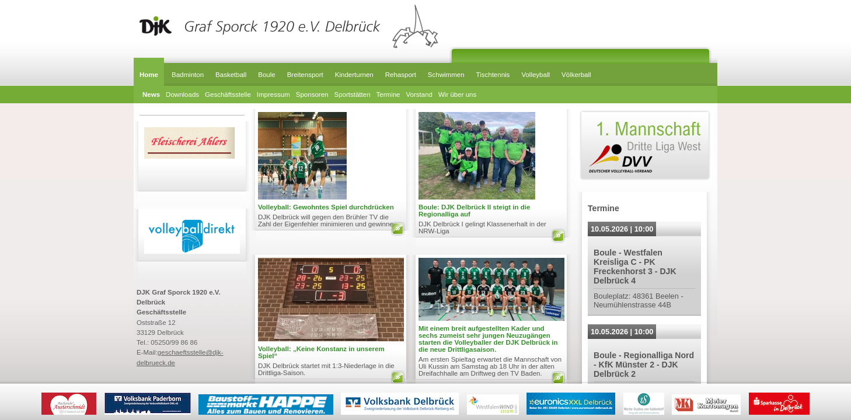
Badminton (188, 74)
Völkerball (576, 74)
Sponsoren (312, 94)
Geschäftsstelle (228, 94)
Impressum (273, 94)
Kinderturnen (354, 74)
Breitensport (305, 74)
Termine (388, 94)
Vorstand (419, 94)
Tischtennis (493, 74)
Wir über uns (457, 94)
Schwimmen (446, 74)
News (151, 94)
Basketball (230, 74)
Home (148, 74)
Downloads (182, 94)
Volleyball (535, 74)
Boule (266, 74)
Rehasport (400, 74)
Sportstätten (352, 94)
